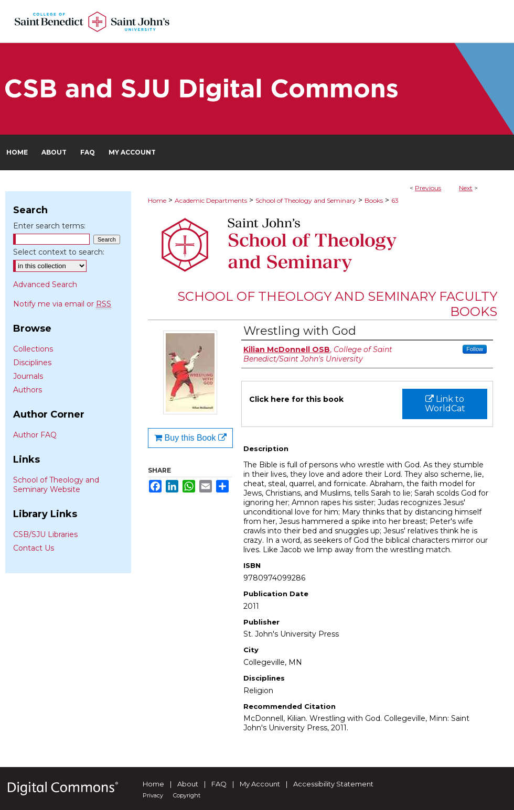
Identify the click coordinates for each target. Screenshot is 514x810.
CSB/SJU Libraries (45, 534)
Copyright (186, 795)
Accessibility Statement (333, 784)
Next (466, 188)
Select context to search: (58, 252)
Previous (428, 188)
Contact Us (33, 548)
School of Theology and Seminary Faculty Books (337, 304)
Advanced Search (45, 284)
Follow (474, 349)
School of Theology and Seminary (305, 200)
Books (374, 200)
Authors (27, 390)
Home (157, 200)
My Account (260, 784)
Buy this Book (190, 437)
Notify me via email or (62, 304)
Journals (28, 376)
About (187, 784)
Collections (33, 349)
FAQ (219, 784)
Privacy (153, 795)
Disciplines (32, 362)
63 (395, 200)
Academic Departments (211, 200)
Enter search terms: (49, 226)
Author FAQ (35, 435)
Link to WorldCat (445, 403)
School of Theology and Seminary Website (56, 484)
